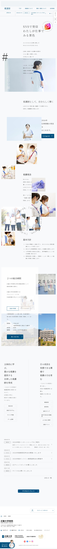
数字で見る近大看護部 (46, 415)
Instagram (47, 136)
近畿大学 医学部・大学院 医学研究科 (19, 537)
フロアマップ (26, 2)
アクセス (32, 2)
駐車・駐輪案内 (39, 2)
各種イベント (46, 424)
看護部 (7, 8)
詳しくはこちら (15, 336)
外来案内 (30, 4)
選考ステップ (46, 411)
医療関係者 (46, 4)
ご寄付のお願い (29, 531)
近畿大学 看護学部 (31, 537)
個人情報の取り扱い (38, 531)
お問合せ (52, 2)
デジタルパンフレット (28, 491)
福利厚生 (46, 406)
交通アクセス (14, 531)
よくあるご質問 (46, 420)
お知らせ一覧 (48, 478)
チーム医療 (10, 419)
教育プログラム (10, 410)
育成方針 (10, 406)
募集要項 (46, 402)
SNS (19, 2)
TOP (20, 8)
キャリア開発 (10, 414)
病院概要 (25, 4)
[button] (50, 13)
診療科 (41, 4)
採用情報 (52, 4)
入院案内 (35, 4)
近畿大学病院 (13, 309)
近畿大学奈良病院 (24, 309)
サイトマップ (47, 531)
